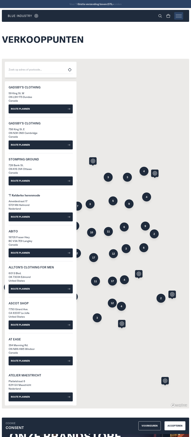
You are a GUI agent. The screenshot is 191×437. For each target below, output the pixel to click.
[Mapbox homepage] (179, 405)
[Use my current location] (70, 70)
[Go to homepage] (52, 16)
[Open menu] (178, 16)
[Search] (160, 16)
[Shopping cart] (168, 16)
